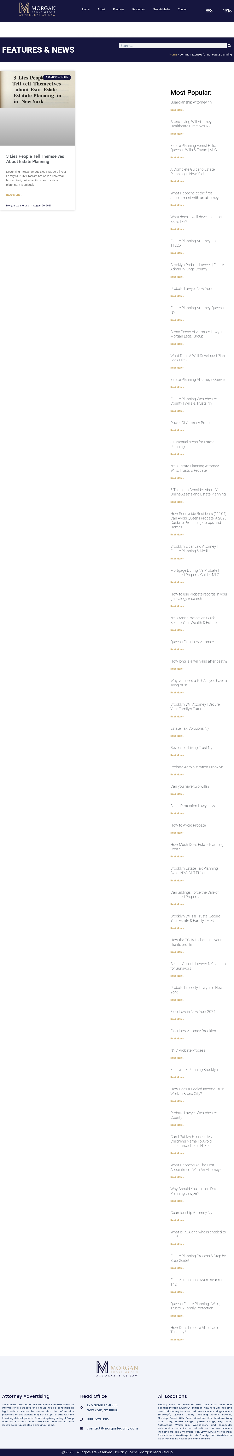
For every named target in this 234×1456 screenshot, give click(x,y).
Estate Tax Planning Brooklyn (194, 1069)
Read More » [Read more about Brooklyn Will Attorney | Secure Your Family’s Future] (177, 716)
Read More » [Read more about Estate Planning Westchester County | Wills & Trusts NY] (177, 411)
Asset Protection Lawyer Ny (192, 806)
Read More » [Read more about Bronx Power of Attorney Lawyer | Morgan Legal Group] (177, 343)
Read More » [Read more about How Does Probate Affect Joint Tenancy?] (177, 1339)
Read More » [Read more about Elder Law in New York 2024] (177, 1019)
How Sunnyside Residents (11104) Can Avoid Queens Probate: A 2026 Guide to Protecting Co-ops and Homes (198, 520)
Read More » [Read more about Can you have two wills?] (177, 794)
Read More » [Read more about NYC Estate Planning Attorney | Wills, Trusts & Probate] (177, 478)
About (101, 9)
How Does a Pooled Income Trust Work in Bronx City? (197, 1091)
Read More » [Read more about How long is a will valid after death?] (177, 668)
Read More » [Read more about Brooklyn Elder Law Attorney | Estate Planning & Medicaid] (177, 558)
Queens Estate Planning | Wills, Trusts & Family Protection (195, 1306)
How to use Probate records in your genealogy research (198, 596)
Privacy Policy (126, 1452)
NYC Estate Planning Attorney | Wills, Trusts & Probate (195, 468)
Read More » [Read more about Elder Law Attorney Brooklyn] (177, 1038)
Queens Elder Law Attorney (192, 642)
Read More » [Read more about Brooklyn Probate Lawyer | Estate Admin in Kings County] (177, 276)
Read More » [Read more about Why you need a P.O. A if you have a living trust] (177, 692)
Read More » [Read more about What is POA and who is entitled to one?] (177, 1244)
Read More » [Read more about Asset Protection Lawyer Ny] (177, 813)
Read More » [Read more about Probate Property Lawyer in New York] (177, 999)
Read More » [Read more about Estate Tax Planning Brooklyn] (177, 1077)
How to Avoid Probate (188, 825)
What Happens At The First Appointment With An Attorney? (195, 1167)
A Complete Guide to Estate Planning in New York (192, 171)
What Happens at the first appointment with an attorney (194, 195)
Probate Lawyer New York (191, 288)
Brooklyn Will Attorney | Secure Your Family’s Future (195, 706)
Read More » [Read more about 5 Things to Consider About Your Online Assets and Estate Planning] (177, 501)
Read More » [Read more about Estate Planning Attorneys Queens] (177, 387)
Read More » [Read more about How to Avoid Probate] (177, 832)
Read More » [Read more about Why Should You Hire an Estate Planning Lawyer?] (177, 1200)
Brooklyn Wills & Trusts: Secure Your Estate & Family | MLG (195, 918)
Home (85, 9)
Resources (138, 9)
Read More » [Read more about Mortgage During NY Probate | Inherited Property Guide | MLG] (177, 582)
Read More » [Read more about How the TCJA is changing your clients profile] (177, 952)
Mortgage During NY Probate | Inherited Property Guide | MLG (194, 572)
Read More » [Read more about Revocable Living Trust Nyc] (177, 755)
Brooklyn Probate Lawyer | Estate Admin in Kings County (197, 267)
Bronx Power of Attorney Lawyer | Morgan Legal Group (197, 334)
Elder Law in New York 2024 (192, 1011)
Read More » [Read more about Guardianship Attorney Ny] (177, 109)
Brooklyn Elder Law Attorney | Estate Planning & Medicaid (194, 548)
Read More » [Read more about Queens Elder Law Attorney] (177, 649)
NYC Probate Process (187, 1050)
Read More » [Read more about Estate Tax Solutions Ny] (177, 735)
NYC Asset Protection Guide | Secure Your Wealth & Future (193, 620)
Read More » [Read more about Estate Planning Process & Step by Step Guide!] (177, 1268)
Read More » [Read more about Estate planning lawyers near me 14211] (177, 1292)
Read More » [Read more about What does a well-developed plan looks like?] (177, 229)
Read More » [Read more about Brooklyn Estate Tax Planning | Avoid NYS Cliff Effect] (177, 880)
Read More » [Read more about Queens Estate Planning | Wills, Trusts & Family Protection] (177, 1315)
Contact (182, 9)
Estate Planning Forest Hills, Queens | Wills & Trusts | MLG (193, 147)
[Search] (229, 45)
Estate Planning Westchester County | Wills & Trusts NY (193, 401)
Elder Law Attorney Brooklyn (193, 1031)
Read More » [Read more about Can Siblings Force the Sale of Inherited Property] (177, 904)
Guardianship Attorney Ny (191, 102)
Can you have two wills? (189, 786)
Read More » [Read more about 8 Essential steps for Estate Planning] (177, 454)
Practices (118, 9)
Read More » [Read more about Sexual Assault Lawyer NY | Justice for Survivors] (177, 975)
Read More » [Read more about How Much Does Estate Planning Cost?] (177, 856)
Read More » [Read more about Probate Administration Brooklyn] (177, 774)
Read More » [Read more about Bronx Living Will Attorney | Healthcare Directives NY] (177, 133)
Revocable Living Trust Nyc (192, 747)
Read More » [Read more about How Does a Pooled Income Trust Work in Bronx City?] (177, 1101)
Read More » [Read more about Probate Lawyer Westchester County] (177, 1124)
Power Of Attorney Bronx (190, 423)
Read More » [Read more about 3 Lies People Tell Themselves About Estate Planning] (14, 194)
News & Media (161, 9)
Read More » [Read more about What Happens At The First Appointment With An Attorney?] (177, 1177)
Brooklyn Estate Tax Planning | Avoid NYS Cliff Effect (195, 870)
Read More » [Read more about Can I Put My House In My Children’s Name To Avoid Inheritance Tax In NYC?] (177, 1153)
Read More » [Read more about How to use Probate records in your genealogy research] (177, 606)
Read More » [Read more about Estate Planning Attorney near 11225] (177, 253)
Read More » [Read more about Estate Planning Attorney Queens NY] (177, 320)
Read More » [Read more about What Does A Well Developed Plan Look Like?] (177, 367)
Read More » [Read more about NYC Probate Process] (177, 1057)
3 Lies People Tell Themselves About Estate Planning (35, 159)
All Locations (172, 1396)
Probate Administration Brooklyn (196, 767)
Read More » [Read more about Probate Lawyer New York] (177, 296)
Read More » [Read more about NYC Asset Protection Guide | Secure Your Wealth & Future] (177, 630)
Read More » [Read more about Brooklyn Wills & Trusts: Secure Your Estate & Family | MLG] (177, 928)
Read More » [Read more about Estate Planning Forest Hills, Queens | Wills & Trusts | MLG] (177, 157)
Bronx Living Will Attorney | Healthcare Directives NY (191, 123)
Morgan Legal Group (156, 1452)
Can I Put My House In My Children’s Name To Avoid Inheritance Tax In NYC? (191, 1141)
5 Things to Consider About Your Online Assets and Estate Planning (198, 492)
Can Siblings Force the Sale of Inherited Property (194, 894)
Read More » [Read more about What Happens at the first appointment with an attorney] (177, 205)
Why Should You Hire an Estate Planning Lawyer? (195, 1191)
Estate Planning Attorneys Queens (198, 379)
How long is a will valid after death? (198, 661)
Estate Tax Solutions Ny (189, 728)
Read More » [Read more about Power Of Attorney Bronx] (177, 430)
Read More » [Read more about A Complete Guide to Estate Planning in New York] (177, 181)
